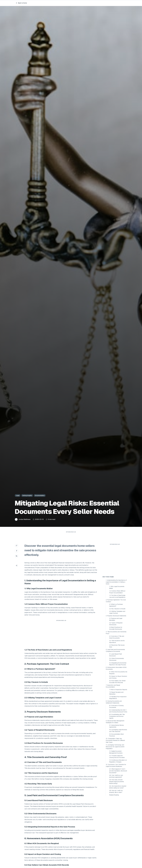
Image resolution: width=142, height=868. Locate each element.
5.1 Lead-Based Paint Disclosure (115, 688)
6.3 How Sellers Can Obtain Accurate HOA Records (117, 715)
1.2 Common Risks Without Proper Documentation (117, 625)
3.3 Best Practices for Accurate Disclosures (115, 661)
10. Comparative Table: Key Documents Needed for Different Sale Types (115, 773)
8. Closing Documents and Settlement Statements (114, 735)
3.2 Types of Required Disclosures (115, 657)
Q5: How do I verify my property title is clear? (116, 824)
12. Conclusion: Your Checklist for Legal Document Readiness (116, 798)
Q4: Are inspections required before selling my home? (117, 820)
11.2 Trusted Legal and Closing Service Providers (117, 790)
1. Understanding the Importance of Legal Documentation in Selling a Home (116, 615)
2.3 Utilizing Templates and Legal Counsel (117, 645)
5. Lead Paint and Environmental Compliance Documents (115, 683)
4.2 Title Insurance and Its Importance (117, 675)
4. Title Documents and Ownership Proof (116, 666)
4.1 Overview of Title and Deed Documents (116, 670)
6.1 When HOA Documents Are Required (118, 706)
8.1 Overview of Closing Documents (116, 740)
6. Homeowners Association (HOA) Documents (116, 701)
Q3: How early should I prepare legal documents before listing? (116, 815)
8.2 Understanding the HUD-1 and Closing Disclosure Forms (118, 744)
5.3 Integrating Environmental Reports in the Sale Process (117, 697)
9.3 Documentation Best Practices (116, 768)
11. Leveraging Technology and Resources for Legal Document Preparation (115, 780)
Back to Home (21, 3)
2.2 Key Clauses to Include (117, 642)
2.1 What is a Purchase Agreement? (116, 638)
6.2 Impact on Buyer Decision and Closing (118, 710)
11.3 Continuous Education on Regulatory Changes (118, 794)
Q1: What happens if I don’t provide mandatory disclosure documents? (118, 804)
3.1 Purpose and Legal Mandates (115, 652)
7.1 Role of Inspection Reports (118, 723)
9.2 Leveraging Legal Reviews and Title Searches (118, 764)
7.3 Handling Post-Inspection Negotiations (118, 731)
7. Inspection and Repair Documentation (113, 719)
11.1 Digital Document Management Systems (115, 785)
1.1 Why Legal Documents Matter (116, 620)
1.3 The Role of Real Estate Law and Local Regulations (117, 629)
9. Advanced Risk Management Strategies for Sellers (115, 755)
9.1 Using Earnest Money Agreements (116, 759)
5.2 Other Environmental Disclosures (116, 692)
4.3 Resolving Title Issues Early (117, 679)
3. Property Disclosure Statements (116, 649)
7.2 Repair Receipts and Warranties (116, 726)
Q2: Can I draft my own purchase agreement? (116, 809)
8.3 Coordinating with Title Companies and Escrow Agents (117, 749)
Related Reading (114, 828)
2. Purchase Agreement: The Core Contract (116, 634)
